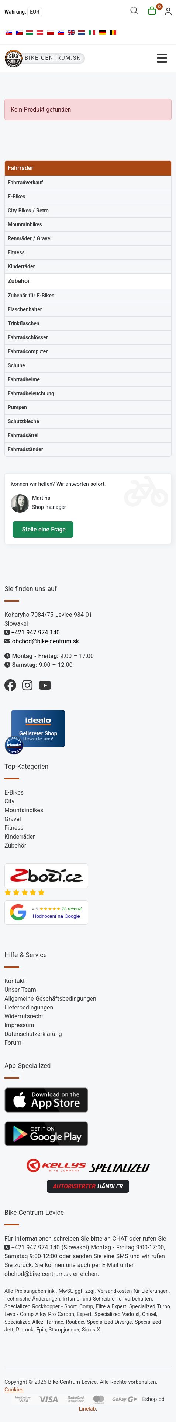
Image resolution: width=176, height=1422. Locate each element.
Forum (12, 1042)
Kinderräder (19, 836)
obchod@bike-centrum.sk (45, 641)
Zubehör (15, 845)
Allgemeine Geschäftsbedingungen (50, 998)
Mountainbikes (23, 810)
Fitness (14, 827)
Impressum (19, 1025)
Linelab (87, 1409)
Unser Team (20, 989)
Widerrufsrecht (23, 1016)
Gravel (12, 819)
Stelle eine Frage (43, 529)
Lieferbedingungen (28, 1007)
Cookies (14, 1390)
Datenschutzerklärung (33, 1033)
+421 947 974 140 (35, 632)
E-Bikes (14, 792)
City (9, 801)
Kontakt (14, 980)
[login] (166, 11)
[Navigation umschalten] (131, 58)
